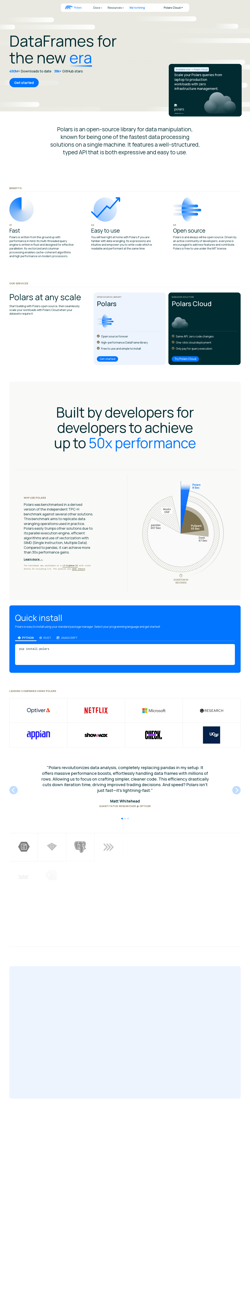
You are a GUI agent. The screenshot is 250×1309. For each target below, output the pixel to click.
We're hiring (137, 8)
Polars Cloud (172, 8)
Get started (24, 82)
